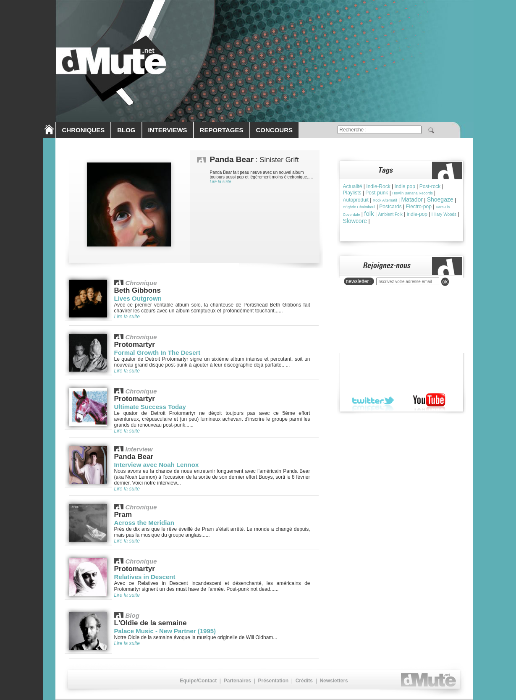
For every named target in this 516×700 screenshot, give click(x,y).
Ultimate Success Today (150, 406)
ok (445, 282)
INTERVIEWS (167, 130)
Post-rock (430, 186)
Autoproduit (356, 200)
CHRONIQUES (83, 130)
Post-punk (376, 193)
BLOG (126, 130)
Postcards (390, 207)
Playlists (352, 193)
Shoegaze (440, 199)
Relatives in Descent (144, 576)
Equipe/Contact (198, 681)
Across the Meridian (144, 522)
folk (369, 213)
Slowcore (355, 221)
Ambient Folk (390, 214)
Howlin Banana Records (412, 193)
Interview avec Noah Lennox (156, 464)
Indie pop (404, 186)
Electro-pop (419, 207)
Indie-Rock (378, 186)
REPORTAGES (222, 130)
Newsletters (334, 681)
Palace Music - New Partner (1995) (165, 630)
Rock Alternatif (385, 200)
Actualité (352, 186)
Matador (412, 199)
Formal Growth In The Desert (157, 352)
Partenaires (237, 681)
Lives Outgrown (138, 298)
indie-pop (417, 214)
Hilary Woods (444, 214)
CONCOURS (274, 130)
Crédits (304, 681)
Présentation (273, 681)
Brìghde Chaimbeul (359, 207)
